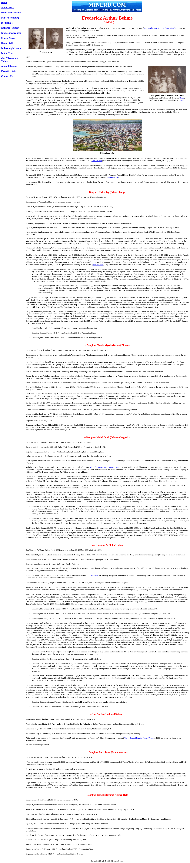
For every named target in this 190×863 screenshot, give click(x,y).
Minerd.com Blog (10, 17)
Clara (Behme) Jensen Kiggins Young (105, 467)
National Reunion (10, 28)
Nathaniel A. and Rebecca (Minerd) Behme (161, 28)
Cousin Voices (8, 38)
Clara (181, 98)
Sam (182, 100)
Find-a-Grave (96, 161)
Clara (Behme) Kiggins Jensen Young (138, 738)
